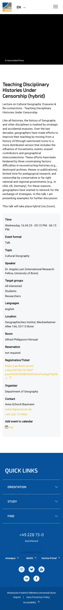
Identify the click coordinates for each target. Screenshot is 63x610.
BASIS (31, 558)
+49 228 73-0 (31, 534)
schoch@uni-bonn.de (18, 409)
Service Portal (50, 558)
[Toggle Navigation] (55, 6)
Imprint (17, 597)
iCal (11, 427)
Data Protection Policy (38, 597)
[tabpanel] (31, 39)
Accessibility (31, 602)
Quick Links (21, 470)
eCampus (12, 558)
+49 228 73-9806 (16, 414)
